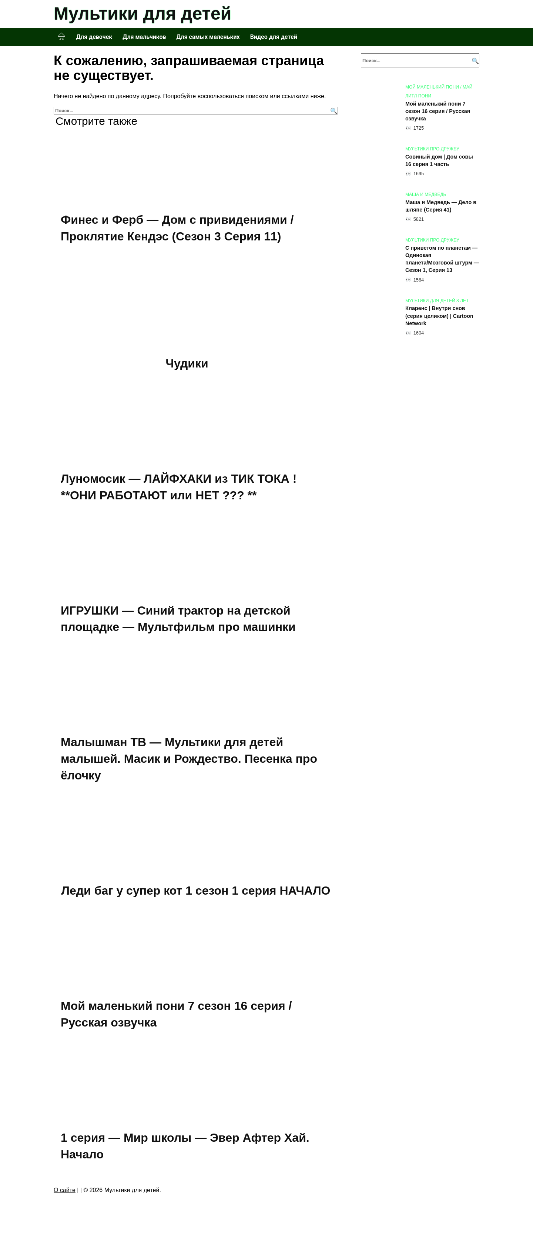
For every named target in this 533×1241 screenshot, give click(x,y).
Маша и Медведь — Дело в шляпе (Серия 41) (440, 206)
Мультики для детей (142, 13)
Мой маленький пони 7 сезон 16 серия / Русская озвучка (437, 111)
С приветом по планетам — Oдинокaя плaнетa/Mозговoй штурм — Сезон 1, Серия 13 (442, 259)
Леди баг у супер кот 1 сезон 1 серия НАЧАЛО (196, 891)
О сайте (65, 1191)
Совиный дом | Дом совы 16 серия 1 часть (439, 160)
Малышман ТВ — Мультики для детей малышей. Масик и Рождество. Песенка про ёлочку (189, 759)
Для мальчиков (144, 36)
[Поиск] (333, 110)
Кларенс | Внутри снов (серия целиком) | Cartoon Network (439, 316)
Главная (61, 36)
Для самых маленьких (208, 36)
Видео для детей (273, 36)
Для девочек (94, 36)
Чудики (187, 363)
